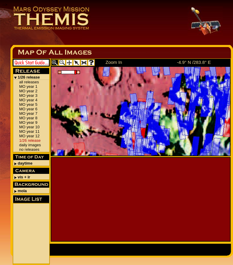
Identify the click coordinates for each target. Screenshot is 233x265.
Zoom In (114, 62)
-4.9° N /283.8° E (194, 62)
